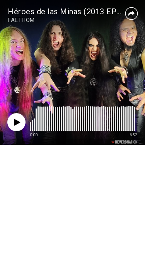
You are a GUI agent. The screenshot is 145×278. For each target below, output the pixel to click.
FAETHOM (21, 20)
